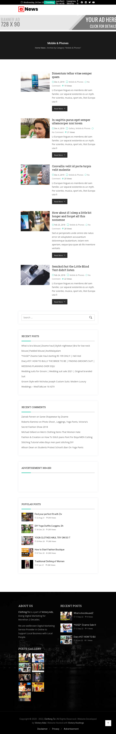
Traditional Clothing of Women (49, 561)
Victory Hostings (76, 723)
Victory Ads (47, 611)
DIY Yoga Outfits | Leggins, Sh (49, 526)
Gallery (72, 128)
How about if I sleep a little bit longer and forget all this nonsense (71, 216)
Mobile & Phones (76, 82)
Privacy (55, 729)
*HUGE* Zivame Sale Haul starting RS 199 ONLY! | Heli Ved (51, 355)
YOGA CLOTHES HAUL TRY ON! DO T (52, 537)
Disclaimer (42, 729)
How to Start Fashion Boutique (49, 549)
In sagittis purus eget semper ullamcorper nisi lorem (71, 121)
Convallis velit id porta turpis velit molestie (71, 168)
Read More (58, 108)
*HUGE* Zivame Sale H (85, 625)
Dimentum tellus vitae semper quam (72, 75)
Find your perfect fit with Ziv (48, 514)
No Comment (58, 132)
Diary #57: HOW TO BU (85, 637)
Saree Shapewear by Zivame (54, 416)
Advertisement (71, 729)
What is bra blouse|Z (83, 613)
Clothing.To (24, 611)
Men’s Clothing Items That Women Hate (60, 432)
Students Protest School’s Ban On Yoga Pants (60, 447)
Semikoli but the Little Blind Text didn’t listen (70, 268)
